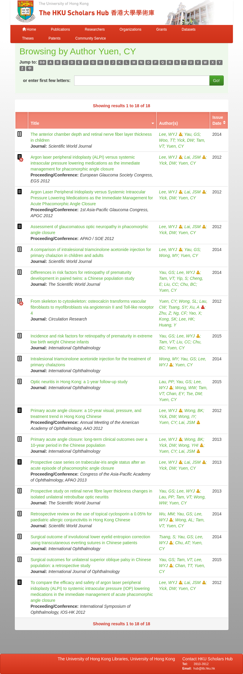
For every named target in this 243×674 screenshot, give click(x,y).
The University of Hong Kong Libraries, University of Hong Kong (117, 658)
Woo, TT (167, 140)
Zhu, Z (165, 313)
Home (29, 29)
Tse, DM (194, 393)
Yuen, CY (175, 146)
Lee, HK (186, 319)
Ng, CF (179, 313)
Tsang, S (167, 536)
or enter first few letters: (47, 80)
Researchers (95, 29)
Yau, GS (192, 134)
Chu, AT (182, 542)
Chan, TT (183, 565)
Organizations (130, 29)
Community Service (90, 38)
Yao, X (195, 313)
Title (35, 123)
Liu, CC (171, 284)
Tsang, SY (177, 307)
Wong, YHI (190, 445)
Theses (28, 38)
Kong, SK (168, 319)
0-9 (42, 62)
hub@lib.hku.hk (204, 668)
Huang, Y (167, 325)
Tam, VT (166, 278)
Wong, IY (186, 416)
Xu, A (196, 307)
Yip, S (182, 278)
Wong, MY (168, 255)
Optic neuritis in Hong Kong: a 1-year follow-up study (79, 381)
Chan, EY (175, 393)
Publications (60, 29)
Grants (161, 29)
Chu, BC (188, 284)
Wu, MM (166, 514)
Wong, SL (188, 301)
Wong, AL (184, 519)
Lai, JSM (194, 157)
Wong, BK (193, 410)
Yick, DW (185, 140)
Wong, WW (185, 387)
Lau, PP (166, 381)
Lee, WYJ (170, 134)
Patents (55, 38)
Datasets (189, 29)
